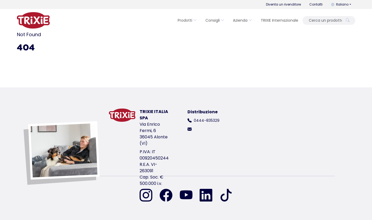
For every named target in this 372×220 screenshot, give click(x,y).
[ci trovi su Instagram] (149, 195)
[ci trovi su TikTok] (226, 195)
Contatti (316, 4)
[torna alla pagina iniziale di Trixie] (33, 20)
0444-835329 (206, 120)
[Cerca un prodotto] (323, 20)
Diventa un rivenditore (283, 4)
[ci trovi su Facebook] (169, 195)
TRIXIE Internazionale (279, 20)
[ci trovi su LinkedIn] (209, 195)
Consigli (214, 20)
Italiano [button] (339, 4)
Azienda (242, 20)
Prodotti (187, 20)
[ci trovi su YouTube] (189, 195)
